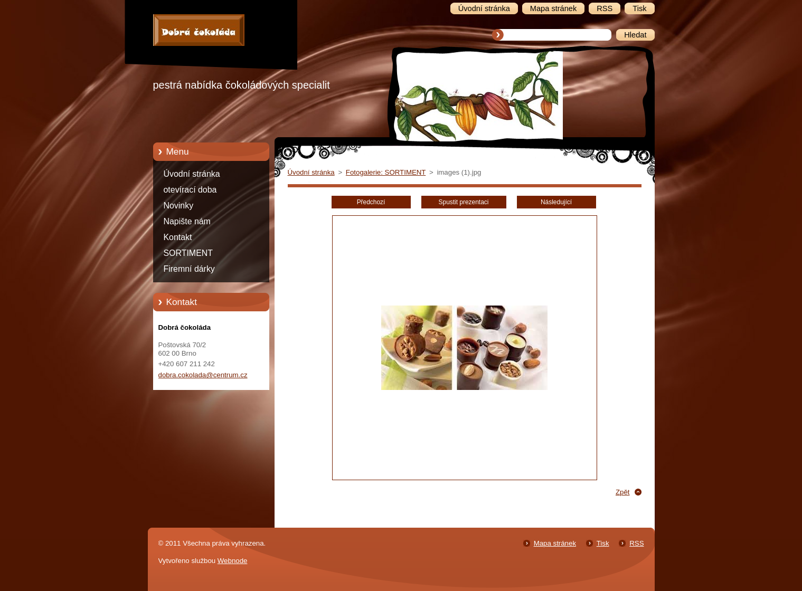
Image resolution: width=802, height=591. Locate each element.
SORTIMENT (188, 253)
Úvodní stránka (192, 173)
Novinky (179, 205)
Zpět (623, 492)
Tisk (603, 543)
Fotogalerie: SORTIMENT (386, 172)
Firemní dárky (189, 268)
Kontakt (178, 237)
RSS (636, 543)
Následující (556, 202)
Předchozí (371, 202)
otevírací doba (190, 189)
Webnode (233, 561)
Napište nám (187, 221)
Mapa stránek (555, 543)
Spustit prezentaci (464, 202)
